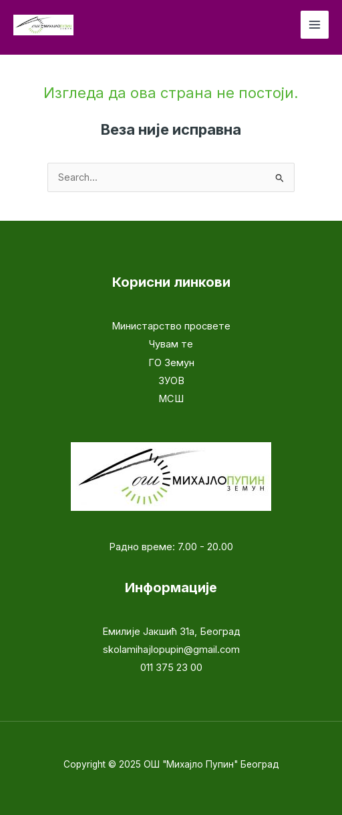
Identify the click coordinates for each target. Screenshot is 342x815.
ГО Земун (171, 363)
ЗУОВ (171, 381)
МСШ (171, 399)
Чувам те (171, 344)
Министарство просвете (171, 326)
